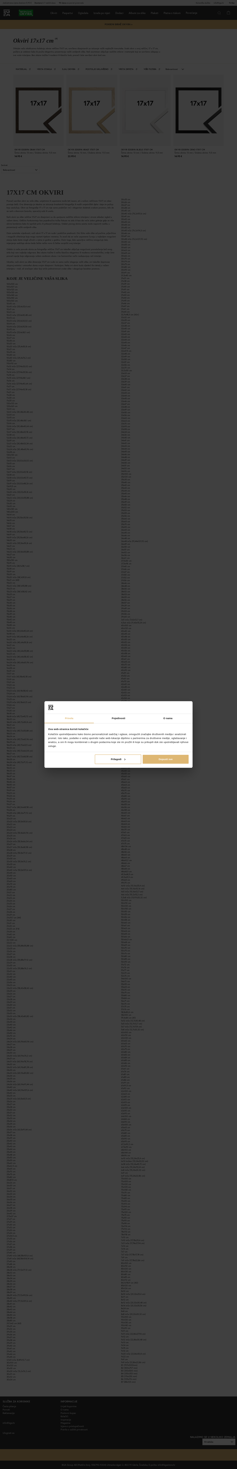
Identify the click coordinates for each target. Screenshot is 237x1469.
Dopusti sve (166, 759)
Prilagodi (118, 759)
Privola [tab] (69, 718)
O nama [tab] (167, 718)
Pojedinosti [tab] (118, 718)
